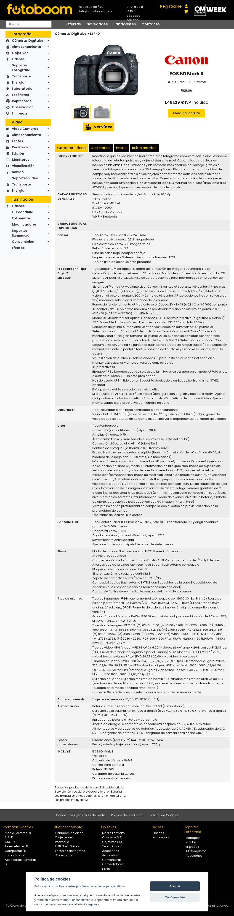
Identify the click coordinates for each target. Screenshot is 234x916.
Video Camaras (25, 128)
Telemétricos (112, 846)
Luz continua (22, 212)
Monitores (20, 159)
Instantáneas (14, 855)
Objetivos (20, 53)
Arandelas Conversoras (112, 857)
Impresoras (21, 101)
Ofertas (73, 24)
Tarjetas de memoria (63, 839)
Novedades (97, 24)
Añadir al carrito (186, 113)
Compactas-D (15, 851)
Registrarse (170, 6)
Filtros (106, 869)
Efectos (18, 247)
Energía (18, 82)
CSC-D (10, 842)
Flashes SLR (161, 833)
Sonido (18, 172)
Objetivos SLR (112, 837)
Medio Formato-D (18, 833)
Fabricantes (124, 24)
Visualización (23, 166)
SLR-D (95, 33)
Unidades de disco (69, 833)
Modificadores (24, 224)
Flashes (18, 59)
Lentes (17, 141)
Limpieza (19, 113)
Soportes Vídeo (25, 178)
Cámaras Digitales (28, 40)
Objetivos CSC (112, 842)
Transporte (21, 76)
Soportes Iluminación (22, 233)
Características (71, 147)
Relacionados (144, 147)
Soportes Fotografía (21, 67)
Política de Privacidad (127, 815)
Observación (23, 107)
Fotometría (21, 218)
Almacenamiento (26, 46)
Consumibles (23, 241)
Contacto (150, 24)
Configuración (175, 897)
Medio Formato (113, 833)
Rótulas (191, 842)
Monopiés (193, 838)
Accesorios (101, 147)
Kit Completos (196, 851)
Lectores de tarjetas (70, 851)
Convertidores (113, 864)
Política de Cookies (163, 815)
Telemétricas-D (16, 846)
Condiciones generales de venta (80, 815)
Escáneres (20, 95)
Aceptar (174, 886)
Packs (121, 147)
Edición (18, 153)
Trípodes (192, 847)
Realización (22, 147)
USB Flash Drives (67, 846)
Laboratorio (22, 88)
